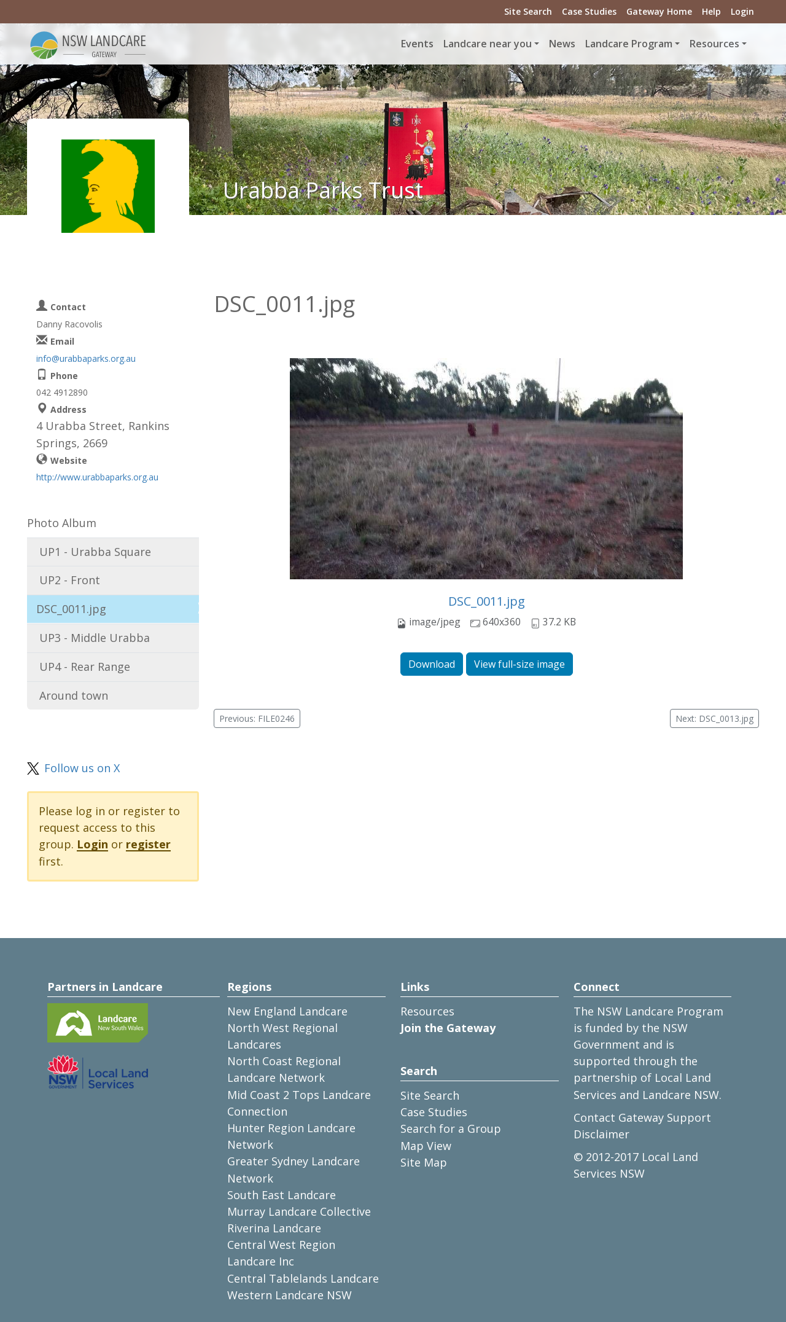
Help (711, 11)
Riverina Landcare (274, 1228)
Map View (425, 1145)
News (562, 43)
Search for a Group (450, 1128)
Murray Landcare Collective (299, 1211)
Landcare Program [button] (628, 43)
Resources (427, 1011)
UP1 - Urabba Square (95, 551)
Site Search (528, 11)
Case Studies (589, 11)
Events (417, 43)
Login (742, 11)
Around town (73, 695)
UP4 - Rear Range (84, 666)
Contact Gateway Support (642, 1117)
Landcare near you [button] (487, 43)
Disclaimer (601, 1134)
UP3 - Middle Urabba (94, 637)
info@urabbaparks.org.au (86, 358)
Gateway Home (659, 11)
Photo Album (61, 522)
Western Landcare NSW (289, 1295)
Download (431, 664)
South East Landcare (281, 1194)
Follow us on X (82, 768)
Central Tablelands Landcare (303, 1278)
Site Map (423, 1162)
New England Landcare (287, 1011)
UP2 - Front (69, 580)
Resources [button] (714, 43)
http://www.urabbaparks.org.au (97, 477)
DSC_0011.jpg (486, 601)
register (148, 844)
